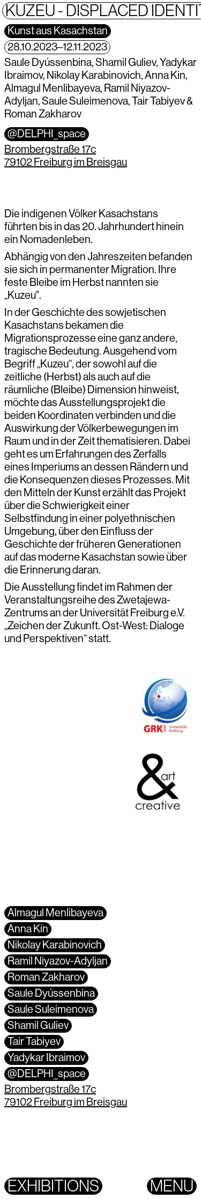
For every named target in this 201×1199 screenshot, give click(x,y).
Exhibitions (53, 1186)
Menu (171, 1186)
